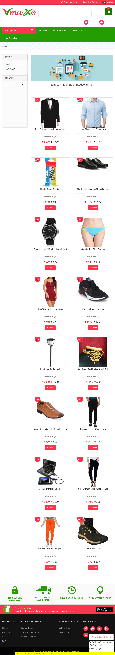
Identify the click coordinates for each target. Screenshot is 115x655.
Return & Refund (29, 636)
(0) (55, 136)
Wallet (107, 2)
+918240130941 (104, 642)
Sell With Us (64, 628)
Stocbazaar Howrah (14, 85)
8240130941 (95, 648)
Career (5, 636)
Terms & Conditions (30, 632)
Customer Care (69, 2)
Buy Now (50, 148)
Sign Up (105, 22)
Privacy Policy (27, 628)
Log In (89, 22)
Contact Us (64, 632)
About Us (6, 632)
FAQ (4, 641)
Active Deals (90, 2)
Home (5, 628)
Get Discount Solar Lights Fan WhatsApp (33, 653)
